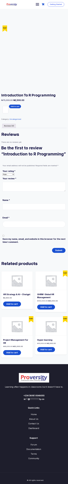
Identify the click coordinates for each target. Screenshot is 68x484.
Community (33, 458)
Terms (34, 454)
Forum (34, 444)
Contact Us (33, 423)
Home (34, 414)
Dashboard (33, 428)
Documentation (33, 449)
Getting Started (56, 4)
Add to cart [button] (12, 304)
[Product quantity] (5, 109)
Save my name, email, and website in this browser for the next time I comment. (34, 240)
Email (6, 217)
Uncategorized (15, 119)
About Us (33, 419)
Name (6, 200)
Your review (9, 178)
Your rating (9, 171)
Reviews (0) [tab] (9, 126)
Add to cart (15, 106)
